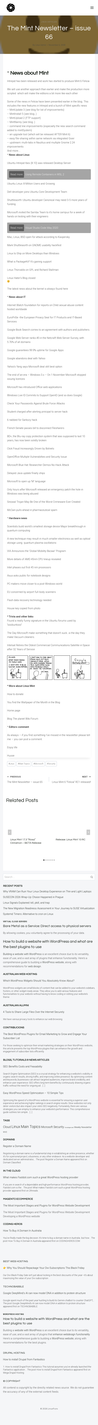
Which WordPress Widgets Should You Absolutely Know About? (38, 980)
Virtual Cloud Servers (15, 922)
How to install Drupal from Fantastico (24, 1359)
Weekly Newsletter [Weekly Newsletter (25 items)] (83, 1127)
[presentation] (26, 820)
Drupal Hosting (14, 1353)
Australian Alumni (16, 1005)
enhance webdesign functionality (71, 1334)
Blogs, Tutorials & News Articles (26, 1060)
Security (51, 764)
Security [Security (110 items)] (58, 1127)
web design (34, 966)
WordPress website (53, 962)
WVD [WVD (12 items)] (5, 1132)
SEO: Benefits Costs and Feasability (22, 1066)
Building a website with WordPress (22, 954)
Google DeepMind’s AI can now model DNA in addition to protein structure (44, 1293)
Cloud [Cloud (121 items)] (7, 1127)
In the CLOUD (11, 1171)
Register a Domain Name (17, 1146)
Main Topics (24, 764)
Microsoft (38, 764)
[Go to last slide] (9, 832)
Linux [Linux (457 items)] (15, 1126)
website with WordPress (28, 1330)
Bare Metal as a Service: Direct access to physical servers (47, 926)
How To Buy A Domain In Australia (22, 1230)
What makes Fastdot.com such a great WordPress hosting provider (40, 1177)
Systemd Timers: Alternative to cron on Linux (28, 914)
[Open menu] (92, 7)
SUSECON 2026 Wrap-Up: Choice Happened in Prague (33, 897)
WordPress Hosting (13, 1314)
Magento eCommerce (18, 1199)
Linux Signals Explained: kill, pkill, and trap (26, 902)
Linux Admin (40, 45)
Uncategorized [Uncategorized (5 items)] (69, 1127)
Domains (9, 1139)
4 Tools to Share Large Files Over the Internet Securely (33, 1011)
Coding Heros (12, 1224)
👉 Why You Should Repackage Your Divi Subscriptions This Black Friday (43, 1267)
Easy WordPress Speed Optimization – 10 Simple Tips (33, 1093)
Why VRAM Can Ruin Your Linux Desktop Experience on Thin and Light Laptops (47, 891)
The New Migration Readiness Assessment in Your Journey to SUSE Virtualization (49, 908)
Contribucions (13, 1027)
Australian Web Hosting (20, 974)
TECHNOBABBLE (13, 1286)
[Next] (88, 832)
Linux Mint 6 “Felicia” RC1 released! (71, 779)
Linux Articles (49, 22)
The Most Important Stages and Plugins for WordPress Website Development (46, 1205)
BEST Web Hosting (15, 1261)
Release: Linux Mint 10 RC (70, 839)
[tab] (44, 860)
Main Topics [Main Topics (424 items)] (30, 1126)
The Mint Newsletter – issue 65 (26, 779)
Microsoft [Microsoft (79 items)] (47, 1127)
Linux (11, 764)
